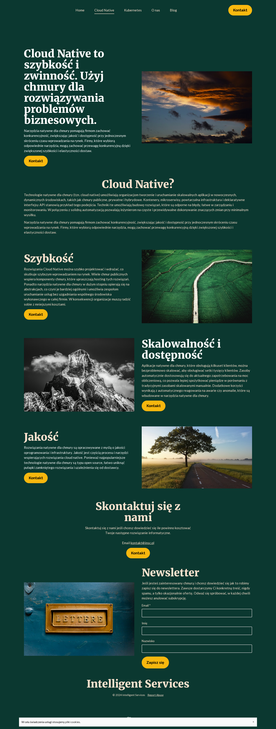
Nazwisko (197, 646)
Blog (173, 10)
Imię (197, 628)
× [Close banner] (253, 721)
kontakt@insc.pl (142, 543)
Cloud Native (104, 10)
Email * (197, 610)
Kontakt (240, 10)
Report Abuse (156, 695)
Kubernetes (133, 10)
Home (80, 10)
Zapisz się (155, 663)
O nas (156, 10)
